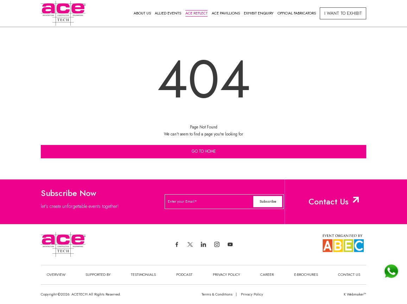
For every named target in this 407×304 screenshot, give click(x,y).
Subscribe (268, 201)
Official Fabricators (297, 13)
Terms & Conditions (217, 294)
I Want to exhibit (343, 13)
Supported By (97, 274)
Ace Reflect (196, 13)
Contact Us (329, 202)
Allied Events (168, 13)
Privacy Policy (226, 274)
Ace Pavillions (226, 13)
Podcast (184, 274)
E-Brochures (306, 274)
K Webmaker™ (355, 294)
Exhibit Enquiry (258, 13)
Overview (56, 274)
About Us (142, 13)
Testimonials (143, 274)
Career (267, 274)
